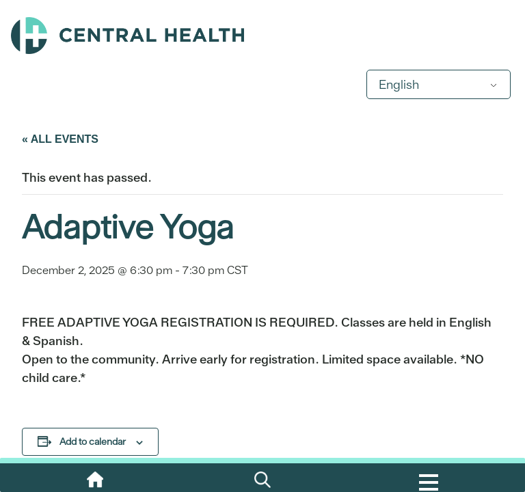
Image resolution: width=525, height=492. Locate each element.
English (399, 84)
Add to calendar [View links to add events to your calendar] (92, 441)
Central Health (262, 35)
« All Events (60, 139)
